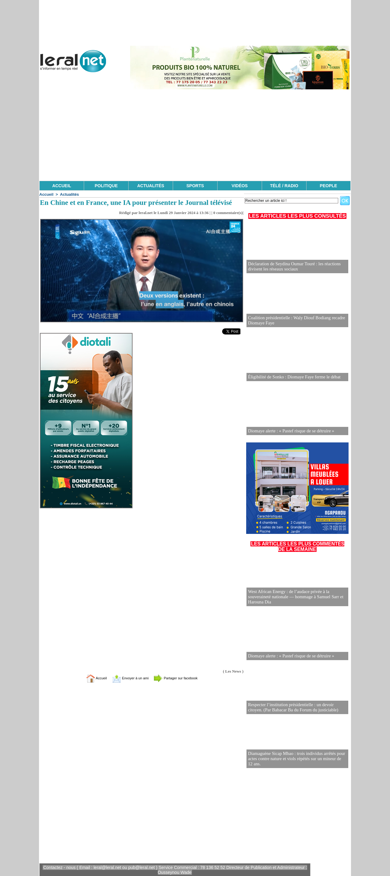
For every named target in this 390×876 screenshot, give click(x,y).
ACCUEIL (61, 185)
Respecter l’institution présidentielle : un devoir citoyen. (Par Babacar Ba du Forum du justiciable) (296, 707)
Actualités (69, 194)
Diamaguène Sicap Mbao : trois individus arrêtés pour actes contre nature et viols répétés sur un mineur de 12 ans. (295, 759)
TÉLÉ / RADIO (284, 185)
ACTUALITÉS (150, 185)
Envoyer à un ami (127, 678)
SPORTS (195, 185)
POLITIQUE (106, 185)
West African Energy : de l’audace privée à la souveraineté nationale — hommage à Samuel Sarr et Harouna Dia (293, 597)
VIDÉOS (240, 185)
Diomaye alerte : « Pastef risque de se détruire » (289, 431)
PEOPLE (328, 185)
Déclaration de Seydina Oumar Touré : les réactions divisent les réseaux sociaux (292, 266)
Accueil (46, 194)
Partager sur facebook (182, 678)
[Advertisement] (195, 135)
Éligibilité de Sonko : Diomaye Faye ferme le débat (292, 377)
